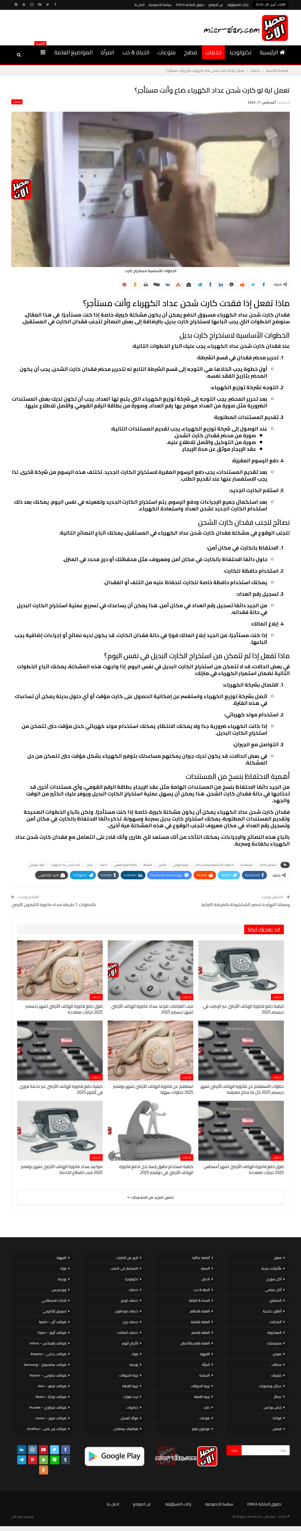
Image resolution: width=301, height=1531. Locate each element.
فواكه (277, 1418)
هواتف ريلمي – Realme (48, 1354)
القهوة (205, 1354)
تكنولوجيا (240, 52)
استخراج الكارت (268, 865)
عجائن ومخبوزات (270, 1386)
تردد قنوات (130, 1396)
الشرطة (147, 865)
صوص (277, 1354)
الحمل (205, 1279)
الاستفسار (247, 865)
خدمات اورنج (129, 1300)
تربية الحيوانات (200, 1386)
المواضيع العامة (73, 52)
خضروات (132, 1407)
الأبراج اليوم (130, 1343)
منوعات (167, 52)
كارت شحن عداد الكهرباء (65, 865)
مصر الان (17, 1516)
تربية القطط (202, 1396)
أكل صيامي (273, 1289)
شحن (90, 865)
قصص (277, 1428)
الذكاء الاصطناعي (53, 1300)
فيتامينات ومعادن (125, 1428)
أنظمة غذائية (201, 1257)
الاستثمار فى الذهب (124, 1268)
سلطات (276, 1364)
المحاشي (275, 1300)
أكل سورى (274, 1279)
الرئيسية (272, 52)
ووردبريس (59, 1289)
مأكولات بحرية (271, 1268)
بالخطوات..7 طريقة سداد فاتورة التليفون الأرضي (53, 904)
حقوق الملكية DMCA (190, 4)
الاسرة (205, 1268)
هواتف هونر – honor (51, 1418)
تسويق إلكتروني (54, 1311)
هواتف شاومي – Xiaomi (48, 1375)
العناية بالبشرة (200, 1322)
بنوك (135, 1354)
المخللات (275, 1322)
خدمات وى (130, 1322)
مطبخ (190, 52)
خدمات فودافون (126, 1311)
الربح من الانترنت (127, 1257)
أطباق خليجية (272, 1311)
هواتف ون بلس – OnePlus (46, 1428)
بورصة (133, 1364)
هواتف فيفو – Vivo (52, 1386)
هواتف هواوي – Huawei (47, 1407)
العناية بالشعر (200, 1332)
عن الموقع (216, 4)
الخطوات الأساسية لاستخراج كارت (214, 865)
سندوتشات (274, 1343)
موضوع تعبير (201, 1428)
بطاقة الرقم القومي (125, 865)
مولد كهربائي (37, 865)
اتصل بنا (139, 4)
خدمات (213, 52)
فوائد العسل (129, 1418)
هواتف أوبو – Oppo (51, 1332)
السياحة (204, 1375)
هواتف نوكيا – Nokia (51, 1396)
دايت (206, 1407)
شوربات (276, 1375)
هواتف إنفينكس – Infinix (48, 1343)
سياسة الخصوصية (160, 4)
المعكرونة (274, 1332)
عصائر (278, 1396)
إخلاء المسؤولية (238, 4)
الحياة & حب (135, 52)
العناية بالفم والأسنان (195, 1343)
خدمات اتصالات (127, 1332)
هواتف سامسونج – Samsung (45, 1364)
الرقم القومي (180, 865)
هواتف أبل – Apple (52, 1322)
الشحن (163, 865)
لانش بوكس (273, 1407)
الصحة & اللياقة (199, 1300)
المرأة (107, 52)
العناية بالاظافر (200, 1311)
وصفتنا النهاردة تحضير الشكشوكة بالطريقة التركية (245, 904)
